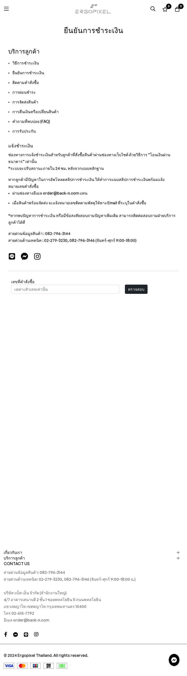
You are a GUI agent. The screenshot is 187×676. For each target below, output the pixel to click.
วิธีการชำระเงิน (25, 63)
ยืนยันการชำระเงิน (28, 72)
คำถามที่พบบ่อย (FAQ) (31, 121)
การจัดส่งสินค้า (25, 101)
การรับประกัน (24, 131)
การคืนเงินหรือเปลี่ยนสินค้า (35, 111)
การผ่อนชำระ (24, 92)
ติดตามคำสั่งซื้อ (25, 82)
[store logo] (93, 9)
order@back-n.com (61, 193)
